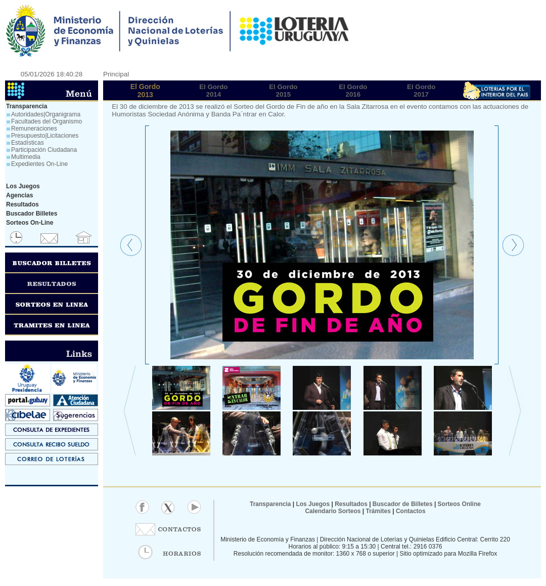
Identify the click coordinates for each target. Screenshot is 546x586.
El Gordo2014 (213, 90)
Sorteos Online (459, 504)
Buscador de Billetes (403, 504)
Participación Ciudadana (44, 149)
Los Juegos (313, 504)
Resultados (351, 504)
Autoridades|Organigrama (45, 114)
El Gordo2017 (421, 90)
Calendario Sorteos (332, 511)
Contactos (410, 511)
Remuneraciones (34, 128)
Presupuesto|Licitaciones (44, 135)
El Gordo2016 (353, 90)
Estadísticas (27, 142)
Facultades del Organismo (46, 121)
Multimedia (25, 156)
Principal (116, 74)
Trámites (377, 511)
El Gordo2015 (283, 90)
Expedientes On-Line (39, 164)
